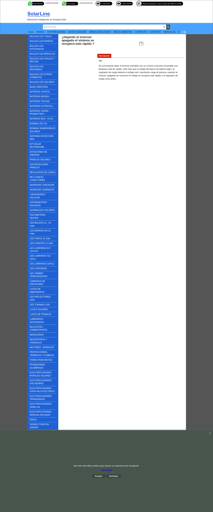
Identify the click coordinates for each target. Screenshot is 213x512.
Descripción (104, 56)
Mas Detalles (106, 470)
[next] (185, 32)
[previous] (182, 32)
